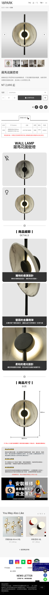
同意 (42, 589)
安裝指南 (30, 568)
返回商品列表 (25, 549)
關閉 (47, 589)
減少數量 (3, 97)
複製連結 (46, 106)
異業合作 (36, 571)
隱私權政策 (4, 593)
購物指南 (19, 568)
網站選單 (46, 2)
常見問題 (42, 568)
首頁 (2, 7)
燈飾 (7, 7)
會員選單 (33, 2)
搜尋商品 (37, 2)
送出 (37, 582)
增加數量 (14, 97)
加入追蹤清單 (45, 98)
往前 (38, 514)
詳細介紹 (23, 118)
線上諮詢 (13, 571)
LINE (41, 107)
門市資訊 (7, 568)
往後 (44, 514)
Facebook (36, 107)
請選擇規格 (27, 92)
